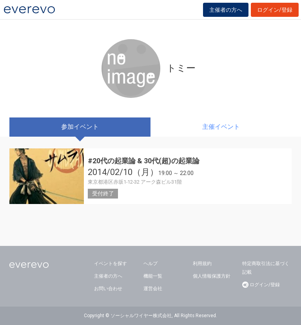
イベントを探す (110, 263)
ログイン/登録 (274, 10)
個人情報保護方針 (211, 276)
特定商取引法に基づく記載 (265, 268)
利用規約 (202, 263)
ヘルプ (150, 263)
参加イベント (80, 126)
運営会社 (152, 288)
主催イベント (221, 126)
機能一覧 (152, 276)
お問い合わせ (108, 288)
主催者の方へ (225, 10)
